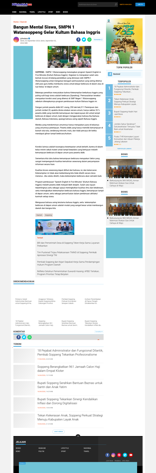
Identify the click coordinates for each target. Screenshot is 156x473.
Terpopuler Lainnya (124, 148)
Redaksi (118, 461)
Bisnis (65, 12)
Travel (32, 12)
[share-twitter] (84, 39)
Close (22, 463)
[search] (98, 4)
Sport (50, 12)
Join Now (109, 461)
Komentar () (98, 39)
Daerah (23, 22)
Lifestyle (41, 12)
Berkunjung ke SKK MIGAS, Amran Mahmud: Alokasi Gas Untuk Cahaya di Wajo (124, 182)
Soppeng (48, 215)
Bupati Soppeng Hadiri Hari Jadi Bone (126, 112)
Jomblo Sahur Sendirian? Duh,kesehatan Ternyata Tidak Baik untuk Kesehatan (128, 126)
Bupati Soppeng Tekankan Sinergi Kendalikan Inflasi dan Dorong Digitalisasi (68, 401)
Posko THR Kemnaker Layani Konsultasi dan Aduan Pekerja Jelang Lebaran (127, 138)
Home (14, 12)
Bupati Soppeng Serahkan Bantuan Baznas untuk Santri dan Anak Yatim (66, 385)
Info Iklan (125, 461)
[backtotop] (78, 436)
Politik (41, 451)
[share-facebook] (78, 39)
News (58, 12)
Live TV (140, 4)
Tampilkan (98, 332)
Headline (42, 448)
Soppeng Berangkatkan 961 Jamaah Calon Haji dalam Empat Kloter (69, 369)
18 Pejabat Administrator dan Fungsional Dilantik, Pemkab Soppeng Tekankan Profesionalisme (65, 355)
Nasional (23, 12)
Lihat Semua (58, 431)
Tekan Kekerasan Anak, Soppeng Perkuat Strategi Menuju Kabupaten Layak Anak (65, 418)
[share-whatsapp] (89, 39)
